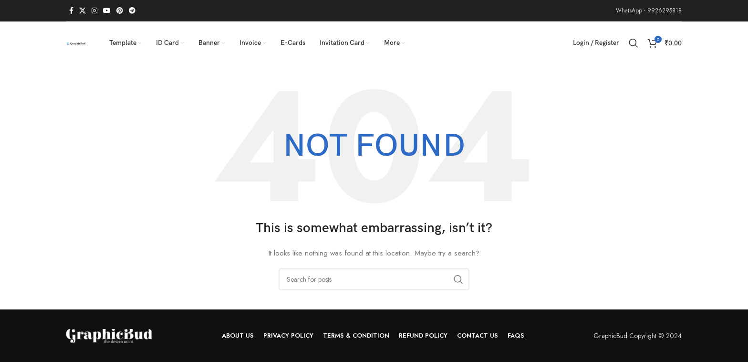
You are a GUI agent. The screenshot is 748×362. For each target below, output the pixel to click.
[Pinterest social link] (120, 10)
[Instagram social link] (94, 10)
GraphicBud (610, 336)
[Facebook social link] (71, 10)
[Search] (633, 43)
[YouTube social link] (107, 10)
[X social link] (82, 10)
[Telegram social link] (132, 10)
